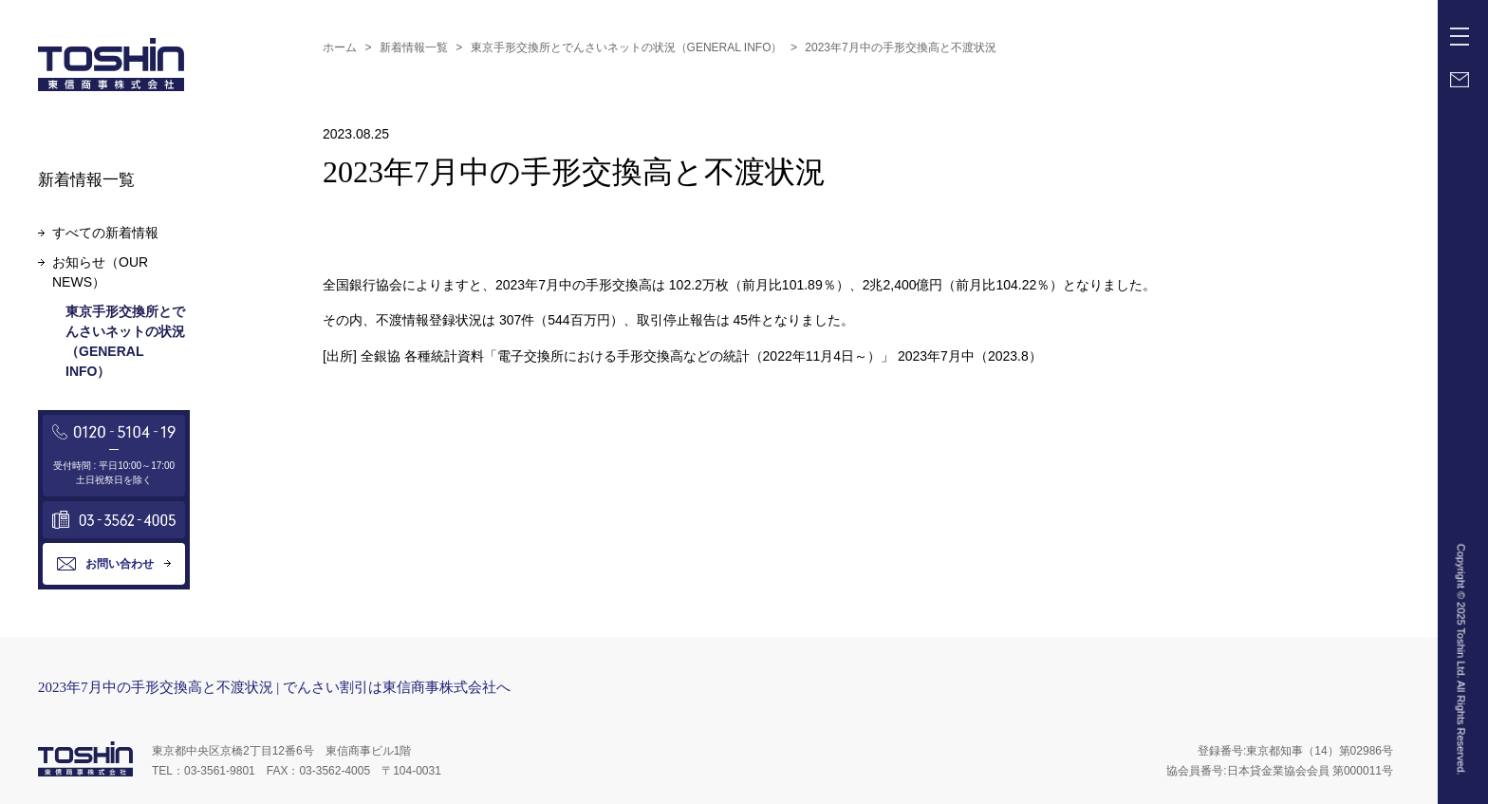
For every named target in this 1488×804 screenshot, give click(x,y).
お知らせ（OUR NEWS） (100, 272)
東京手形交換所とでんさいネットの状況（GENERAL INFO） (627, 47)
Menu (1463, 29)
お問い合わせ (119, 563)
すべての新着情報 (105, 232)
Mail (1459, 80)
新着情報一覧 (414, 47)
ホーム (340, 47)
